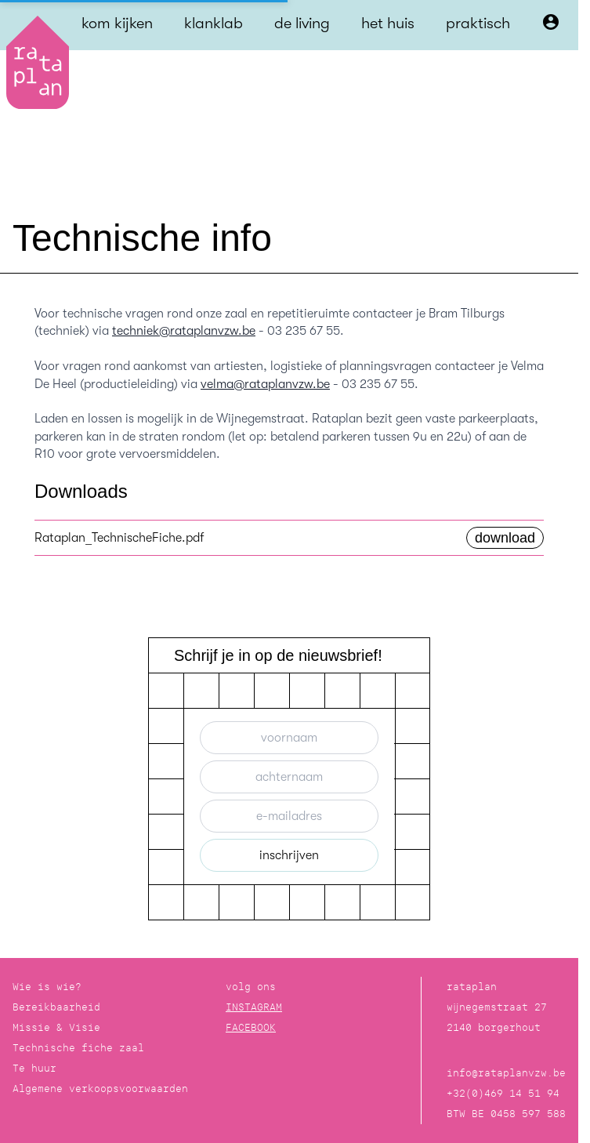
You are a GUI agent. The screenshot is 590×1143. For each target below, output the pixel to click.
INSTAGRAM (254, 1007)
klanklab (213, 23)
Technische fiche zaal (78, 1047)
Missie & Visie (56, 1027)
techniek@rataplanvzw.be (183, 331)
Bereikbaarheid (56, 1007)
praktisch (478, 23)
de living (302, 23)
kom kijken (117, 23)
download (505, 538)
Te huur (34, 1068)
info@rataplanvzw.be (506, 1073)
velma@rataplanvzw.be (265, 384)
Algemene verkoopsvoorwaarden (100, 1088)
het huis (387, 23)
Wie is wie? (47, 986)
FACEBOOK (251, 1027)
